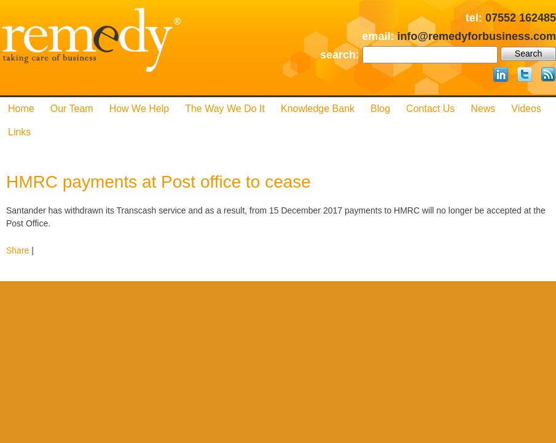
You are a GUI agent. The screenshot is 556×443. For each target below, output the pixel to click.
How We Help (139, 108)
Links (19, 132)
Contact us (430, 108)
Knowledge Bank (317, 108)
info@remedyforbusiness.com (476, 36)
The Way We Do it (225, 108)
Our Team (71, 108)
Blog (380, 108)
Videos (526, 108)
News (483, 108)
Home (21, 108)
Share (17, 250)
